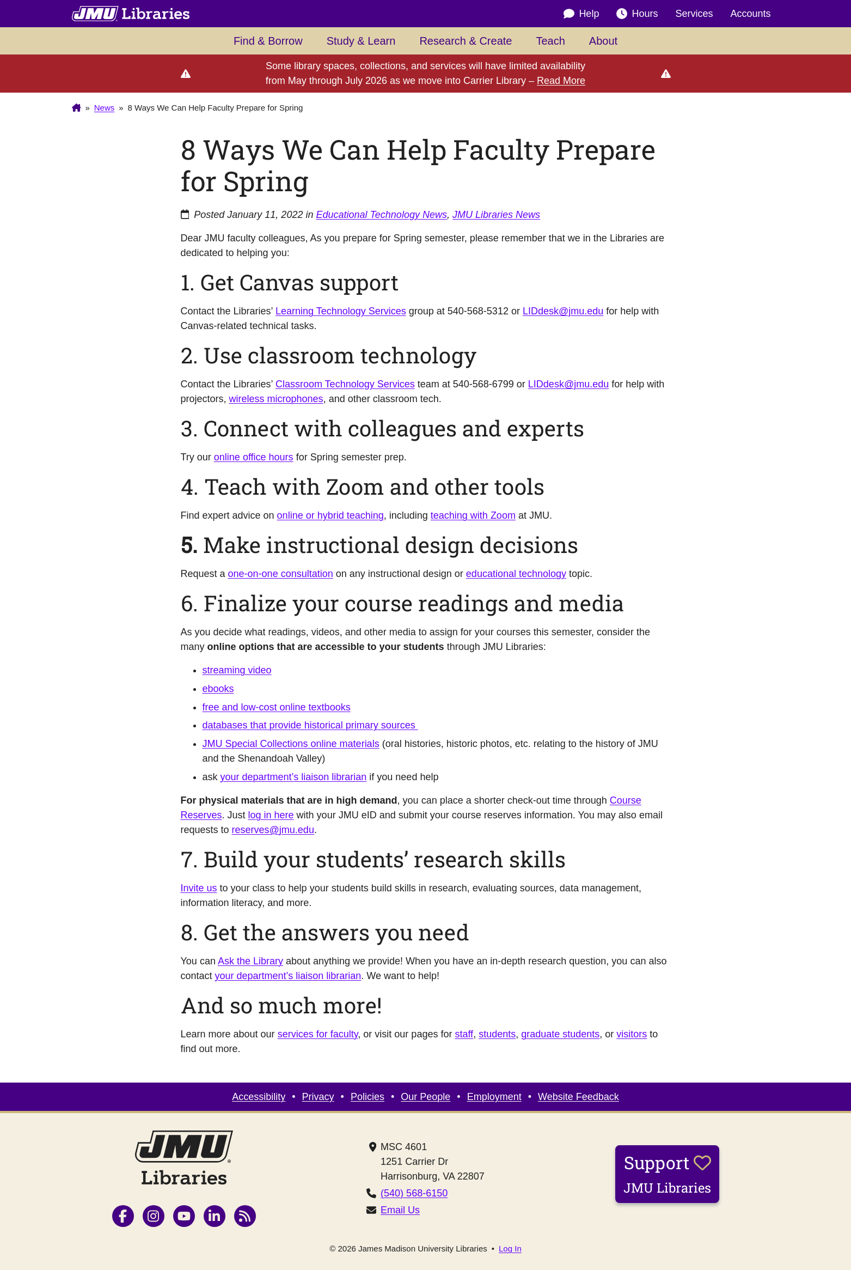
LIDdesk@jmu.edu (563, 311)
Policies (367, 1096)
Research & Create (465, 41)
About (603, 41)
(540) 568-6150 (414, 1193)
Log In (510, 1248)
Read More (561, 80)
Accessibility (258, 1096)
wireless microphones (276, 398)
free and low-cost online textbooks (277, 707)
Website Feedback (578, 1096)
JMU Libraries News (496, 214)
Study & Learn (361, 41)
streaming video (237, 670)
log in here (271, 815)
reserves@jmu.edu (273, 829)
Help (581, 14)
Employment (494, 1096)
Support (667, 1173)
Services (694, 13)
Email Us (400, 1210)
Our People (425, 1096)
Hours (637, 14)
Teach (550, 41)
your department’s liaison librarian (294, 776)
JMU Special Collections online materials (291, 743)
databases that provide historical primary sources (310, 725)
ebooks (218, 688)
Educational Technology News (381, 214)
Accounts (750, 13)
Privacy (318, 1096)
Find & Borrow (268, 41)
